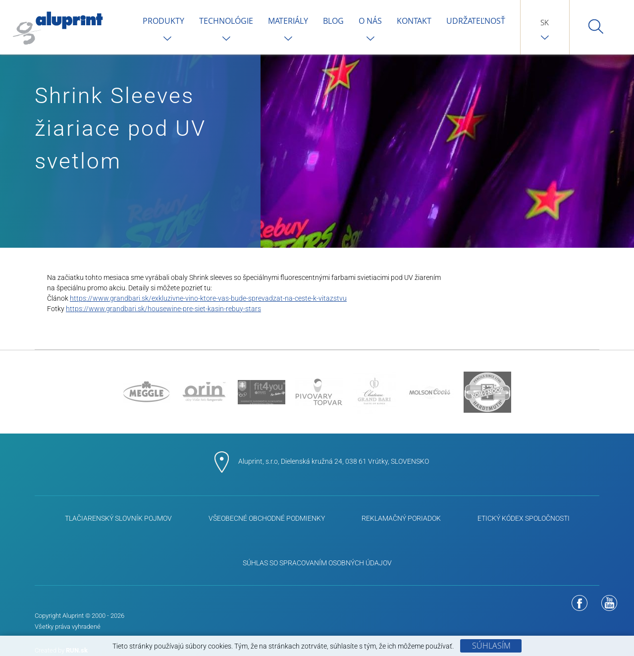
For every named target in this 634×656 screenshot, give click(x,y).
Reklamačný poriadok (401, 518)
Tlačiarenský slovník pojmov (118, 518)
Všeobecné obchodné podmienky (267, 518)
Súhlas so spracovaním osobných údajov (317, 563)
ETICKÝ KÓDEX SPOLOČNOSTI (523, 518)
